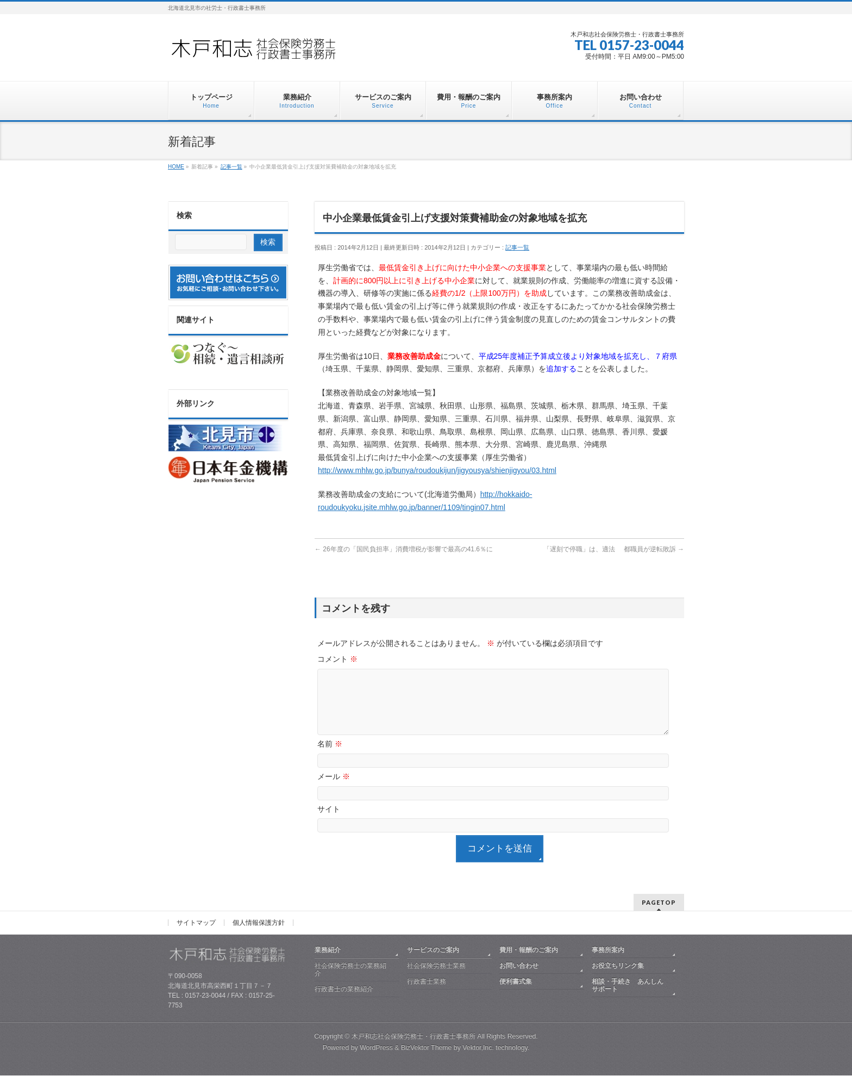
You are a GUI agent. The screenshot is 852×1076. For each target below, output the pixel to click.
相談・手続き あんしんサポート (627, 985)
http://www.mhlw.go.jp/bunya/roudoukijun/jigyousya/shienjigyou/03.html (437, 470)
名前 (329, 756)
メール (333, 789)
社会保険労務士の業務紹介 (350, 970)
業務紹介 (328, 950)
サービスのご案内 (433, 950)
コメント (337, 659)
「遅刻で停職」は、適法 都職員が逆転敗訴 (613, 549)
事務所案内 (608, 950)
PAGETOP (659, 902)
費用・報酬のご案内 (528, 950)
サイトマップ (196, 923)
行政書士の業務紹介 (344, 989)
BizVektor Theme (426, 1048)
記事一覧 (517, 247)
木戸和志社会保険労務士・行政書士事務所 (413, 1037)
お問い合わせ (518, 966)
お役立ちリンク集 (618, 966)
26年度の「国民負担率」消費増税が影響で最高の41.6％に (404, 549)
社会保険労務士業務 (436, 966)
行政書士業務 (426, 982)
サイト (328, 822)
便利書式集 (515, 982)
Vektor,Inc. (478, 1048)
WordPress (376, 1048)
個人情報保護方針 (259, 923)
